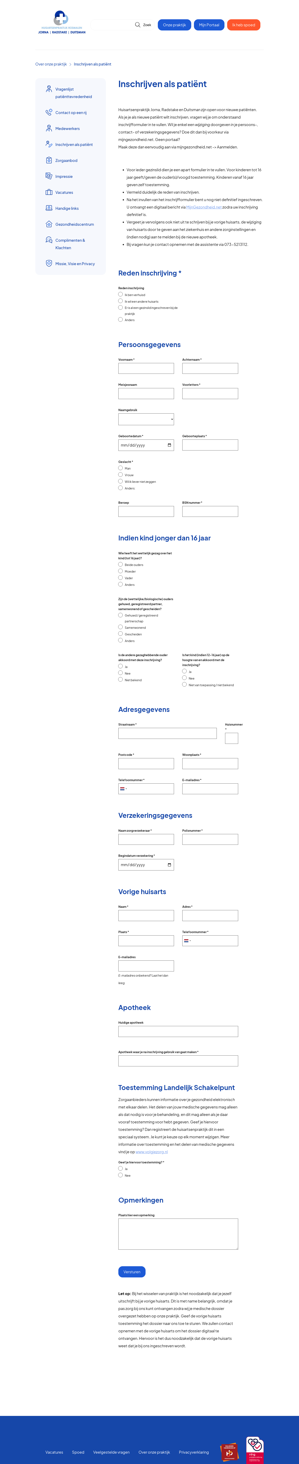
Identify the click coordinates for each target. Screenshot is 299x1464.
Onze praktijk (174, 24)
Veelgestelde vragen (111, 1452)
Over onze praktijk (51, 64)
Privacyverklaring (194, 1452)
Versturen (132, 1271)
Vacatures (54, 1452)
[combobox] (123, 789)
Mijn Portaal (209, 24)
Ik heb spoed (243, 24)
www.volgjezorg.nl (152, 1151)
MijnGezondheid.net (204, 207)
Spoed (78, 1452)
